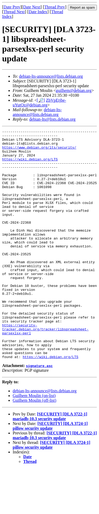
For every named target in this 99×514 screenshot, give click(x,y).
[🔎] (41, 100)
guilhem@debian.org (74, 90)
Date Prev (11, 7)
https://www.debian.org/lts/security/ (39, 151)
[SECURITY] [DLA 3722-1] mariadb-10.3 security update (50, 462)
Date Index (38, 11)
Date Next (31, 7)
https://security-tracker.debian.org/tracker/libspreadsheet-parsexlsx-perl (45, 369)
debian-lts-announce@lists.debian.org (51, 76)
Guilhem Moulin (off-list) (34, 446)
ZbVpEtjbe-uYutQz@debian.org (39, 102)
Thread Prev (54, 7)
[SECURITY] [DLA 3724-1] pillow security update (50, 471)
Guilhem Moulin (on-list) (34, 441)
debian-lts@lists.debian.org (52, 119)
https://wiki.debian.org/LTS (30, 165)
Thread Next (14, 11)
